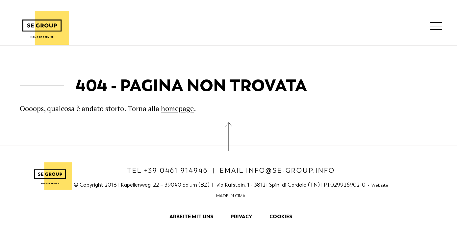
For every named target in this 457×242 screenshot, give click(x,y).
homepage (177, 108)
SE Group (42, 27)
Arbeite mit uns (191, 216)
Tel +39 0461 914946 (167, 170)
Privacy (241, 216)
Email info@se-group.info (277, 170)
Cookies (280, 216)
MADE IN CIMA (230, 195)
